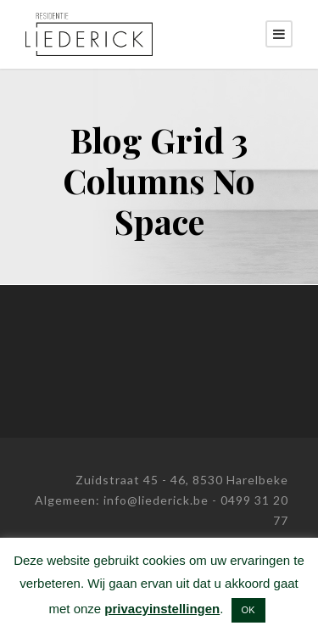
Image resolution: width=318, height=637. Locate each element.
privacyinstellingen (162, 608)
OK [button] (248, 610)
